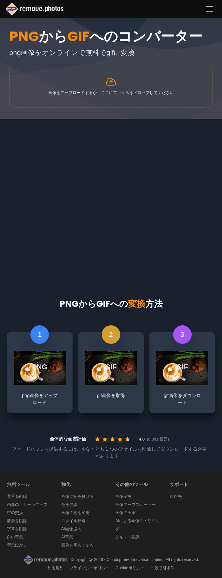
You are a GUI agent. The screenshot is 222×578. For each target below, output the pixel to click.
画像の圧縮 (125, 512)
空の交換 (15, 512)
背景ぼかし (17, 545)
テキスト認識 (127, 537)
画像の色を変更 (75, 512)
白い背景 (15, 537)
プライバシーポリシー (89, 568)
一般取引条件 (162, 568)
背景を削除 (17, 496)
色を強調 (69, 504)
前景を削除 (17, 520)
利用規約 (55, 568)
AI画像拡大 (71, 528)
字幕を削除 (17, 528)
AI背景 (67, 537)
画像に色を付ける (77, 496)
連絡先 (176, 496)
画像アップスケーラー (135, 504)
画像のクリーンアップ (27, 504)
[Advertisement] (111, 162)
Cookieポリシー (130, 568)
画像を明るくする (77, 545)
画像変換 (123, 496)
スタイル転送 (73, 520)
